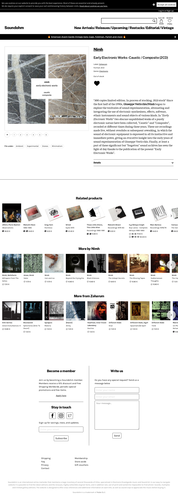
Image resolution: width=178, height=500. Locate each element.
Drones (45, 146)
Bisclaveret (28, 323)
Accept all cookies (166, 4)
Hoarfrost (91, 323)
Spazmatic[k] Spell (138, 326)
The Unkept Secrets (116, 278)
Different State (115, 323)
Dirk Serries (7, 323)
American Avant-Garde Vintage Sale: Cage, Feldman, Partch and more (86, 36)
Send (117, 435)
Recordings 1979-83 (116, 228)
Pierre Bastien (14, 225)
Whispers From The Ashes (10, 279)
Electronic (103, 71)
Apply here (61, 395)
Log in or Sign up (166, 11)
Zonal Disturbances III (11, 326)
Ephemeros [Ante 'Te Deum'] (31, 327)
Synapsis (48, 323)
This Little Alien (93, 227)
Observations (7, 228)
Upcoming (119, 28)
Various (174, 225)
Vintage (167, 28)
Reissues (103, 28)
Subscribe (61, 438)
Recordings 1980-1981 (96, 230)
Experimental (33, 146)
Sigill (146, 323)
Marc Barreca (155, 225)
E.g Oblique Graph (136, 225)
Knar (111, 326)
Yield (154, 326)
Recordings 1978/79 (158, 228)
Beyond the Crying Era (75, 278)
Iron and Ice (50, 278)
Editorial (152, 28)
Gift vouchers (81, 465)
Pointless (48, 228)
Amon (26, 275)
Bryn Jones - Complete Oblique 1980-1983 (138, 229)
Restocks (137, 28)
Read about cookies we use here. (93, 6)
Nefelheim (12, 275)
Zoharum (103, 64)
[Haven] (69, 323)
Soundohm (14, 27)
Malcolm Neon (29, 225)
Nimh (98, 49)
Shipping (46, 458)
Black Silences (93, 278)
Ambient (19, 146)
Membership (81, 458)
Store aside (80, 461)
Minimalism (57, 146)
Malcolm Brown (114, 225)
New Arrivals (84, 28)
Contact (45, 468)
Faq (43, 461)
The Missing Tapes (137, 278)
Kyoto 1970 (70, 228)
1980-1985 (27, 228)
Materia (48, 326)
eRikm (5, 225)
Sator (26, 278)
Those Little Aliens (94, 225)
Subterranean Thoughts (156, 279)
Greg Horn (49, 225)
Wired (68, 225)
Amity (68, 326)
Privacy (44, 465)
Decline (90, 328)
